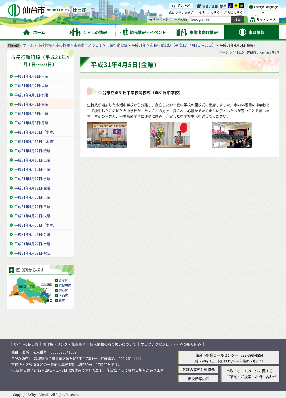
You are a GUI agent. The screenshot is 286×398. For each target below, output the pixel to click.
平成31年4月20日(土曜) (33, 197)
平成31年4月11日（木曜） (35, 141)
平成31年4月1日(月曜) (32, 76)
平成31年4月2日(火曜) (32, 85)
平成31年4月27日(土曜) (33, 243)
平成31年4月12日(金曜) (33, 150)
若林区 (63, 290)
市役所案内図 (198, 378)
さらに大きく (233, 12)
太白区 (63, 295)
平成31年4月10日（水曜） (35, 132)
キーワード (159, 19)
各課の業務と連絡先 (199, 369)
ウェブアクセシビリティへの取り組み (171, 344)
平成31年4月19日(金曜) (33, 188)
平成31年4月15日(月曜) (33, 169)
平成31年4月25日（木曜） (35, 225)
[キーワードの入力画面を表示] (150, 19)
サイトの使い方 (25, 344)
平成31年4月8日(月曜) (32, 122)
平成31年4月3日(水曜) (32, 95)
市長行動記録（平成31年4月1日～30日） (183, 45)
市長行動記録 (117, 45)
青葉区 (63, 280)
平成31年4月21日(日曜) (33, 206)
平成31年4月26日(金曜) (33, 234)
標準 (223, 6)
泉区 (62, 300)
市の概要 (63, 45)
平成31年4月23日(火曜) (33, 215)
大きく (215, 12)
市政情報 (45, 45)
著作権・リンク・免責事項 (64, 344)
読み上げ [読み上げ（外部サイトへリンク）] (183, 5)
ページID (179, 19)
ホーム (28, 45)
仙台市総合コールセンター (216, 355)
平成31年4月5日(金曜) (32, 104)
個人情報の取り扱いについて (113, 344)
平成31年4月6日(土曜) (32, 113)
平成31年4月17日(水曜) (33, 178)
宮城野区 (65, 285)
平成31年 (138, 45)
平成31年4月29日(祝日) (33, 253)
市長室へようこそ (88, 45)
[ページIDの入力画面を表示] (172, 19)
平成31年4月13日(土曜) (33, 160)
